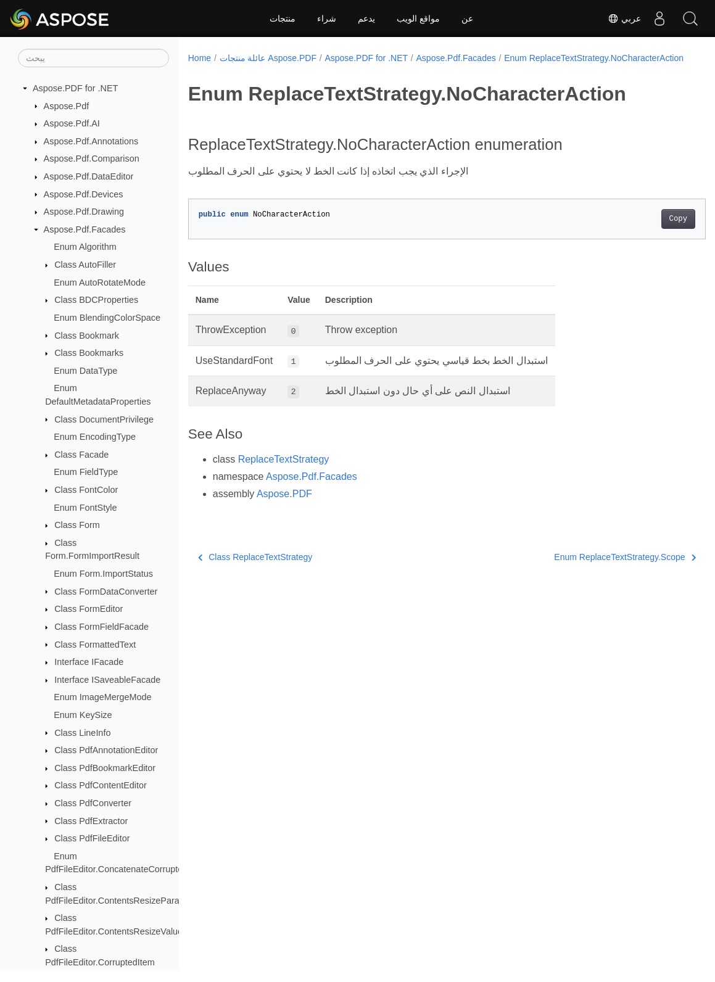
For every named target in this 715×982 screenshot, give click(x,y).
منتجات (283, 18)
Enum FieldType (86, 472)
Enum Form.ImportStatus (103, 574)
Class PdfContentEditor (100, 785)
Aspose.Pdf (66, 106)
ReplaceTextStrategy (283, 472)
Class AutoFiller (85, 265)
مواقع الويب (418, 18)
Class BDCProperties (96, 300)
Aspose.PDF (284, 506)
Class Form (77, 525)
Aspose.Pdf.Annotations (91, 141)
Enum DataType (85, 371)
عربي (624, 18)
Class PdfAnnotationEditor (106, 750)
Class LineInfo (82, 733)
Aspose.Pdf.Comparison (91, 158)
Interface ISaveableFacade (107, 680)
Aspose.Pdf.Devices (83, 194)
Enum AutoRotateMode (100, 282)
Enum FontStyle (85, 508)
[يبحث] (93, 58)
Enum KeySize (83, 715)
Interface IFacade (88, 662)
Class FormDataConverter (105, 591)
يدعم (366, 18)
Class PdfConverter (92, 803)
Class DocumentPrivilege (104, 419)
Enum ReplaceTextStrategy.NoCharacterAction (286, 71)
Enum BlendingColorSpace (107, 318)
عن (467, 18)
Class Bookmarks (88, 353)
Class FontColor (86, 490)
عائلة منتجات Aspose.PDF (268, 58)
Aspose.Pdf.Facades (85, 229)
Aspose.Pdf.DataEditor (89, 176)
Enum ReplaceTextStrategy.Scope (589, 570)
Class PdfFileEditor (92, 838)
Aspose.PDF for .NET (75, 88)
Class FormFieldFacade (101, 627)
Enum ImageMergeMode (102, 697)
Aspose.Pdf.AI (72, 123)
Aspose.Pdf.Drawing (84, 212)
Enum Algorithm (85, 247)
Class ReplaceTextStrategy (255, 570)
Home (199, 58)
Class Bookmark (86, 335)
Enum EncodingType (95, 437)
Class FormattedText (95, 645)
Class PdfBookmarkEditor (104, 768)
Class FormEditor (88, 609)
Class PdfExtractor (91, 821)
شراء (326, 18)
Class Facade (81, 455)
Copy (642, 232)
